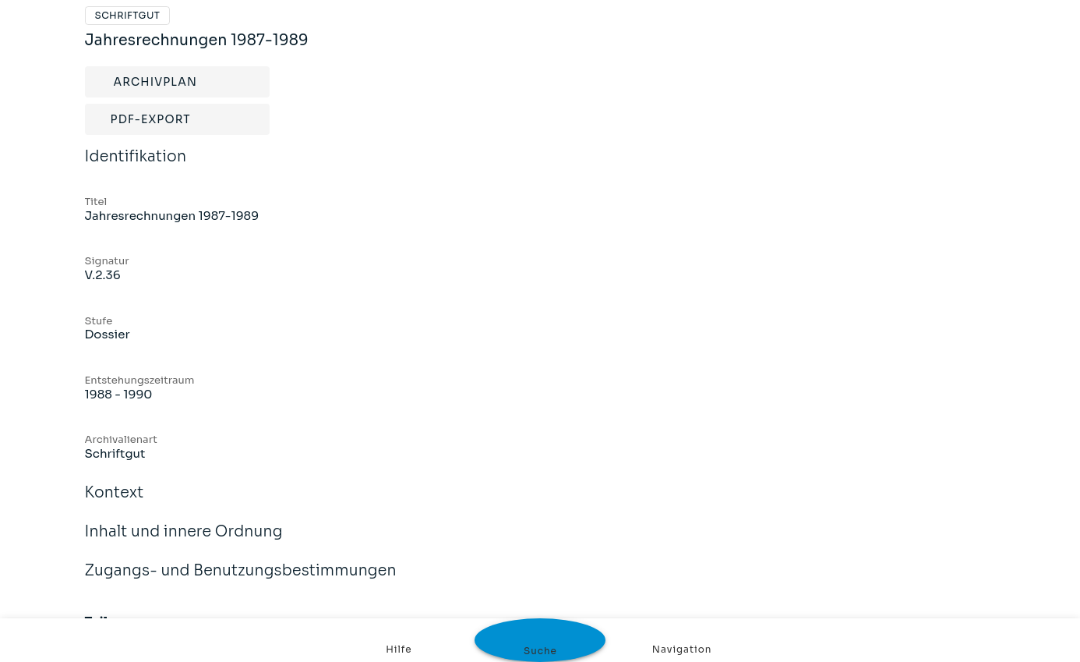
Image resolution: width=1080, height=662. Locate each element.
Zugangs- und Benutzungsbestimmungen (241, 580)
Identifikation (136, 166)
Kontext (114, 502)
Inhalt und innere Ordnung (184, 541)
